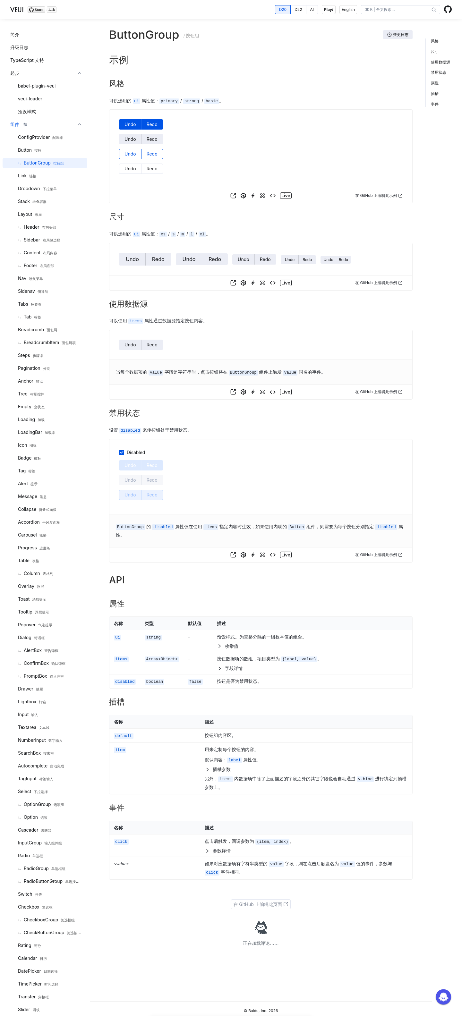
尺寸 (435, 51)
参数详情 (218, 847)
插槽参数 (218, 766)
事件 (435, 104)
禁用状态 (438, 72)
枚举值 (227, 644)
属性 (435, 82)
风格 (435, 40)
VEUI (17, 9)
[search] (395, 9)
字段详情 (230, 666)
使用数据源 (440, 62)
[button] (434, 9)
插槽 (435, 93)
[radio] (283, 9)
